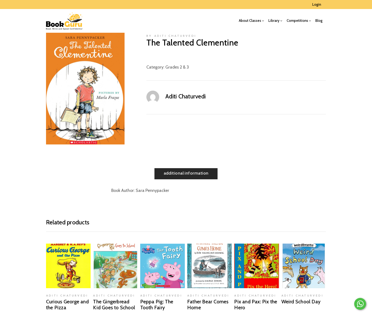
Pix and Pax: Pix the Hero (255, 304)
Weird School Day (301, 302)
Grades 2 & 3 (177, 67)
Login (316, 4)
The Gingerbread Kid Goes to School (114, 304)
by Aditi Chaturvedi (171, 36)
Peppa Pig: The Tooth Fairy (156, 304)
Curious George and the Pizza (67, 304)
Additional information (186, 173)
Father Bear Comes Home (208, 304)
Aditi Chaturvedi (185, 96)
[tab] (186, 173)
